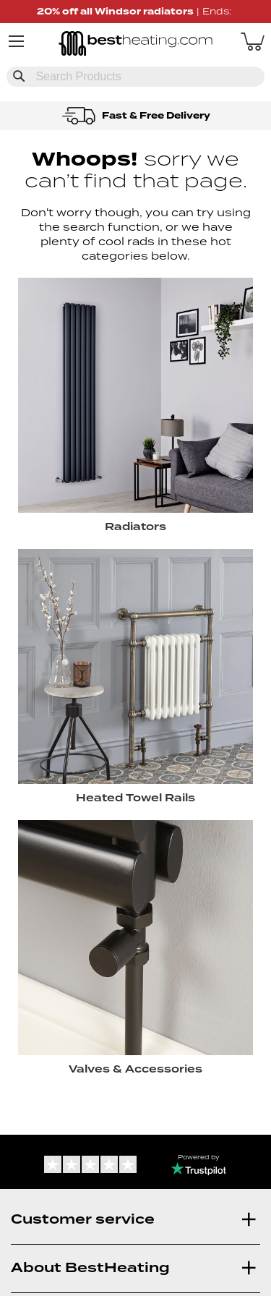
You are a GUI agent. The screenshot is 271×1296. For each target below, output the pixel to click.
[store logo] (136, 44)
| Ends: (135, 11)
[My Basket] (252, 41)
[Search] (18, 76)
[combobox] (135, 77)
